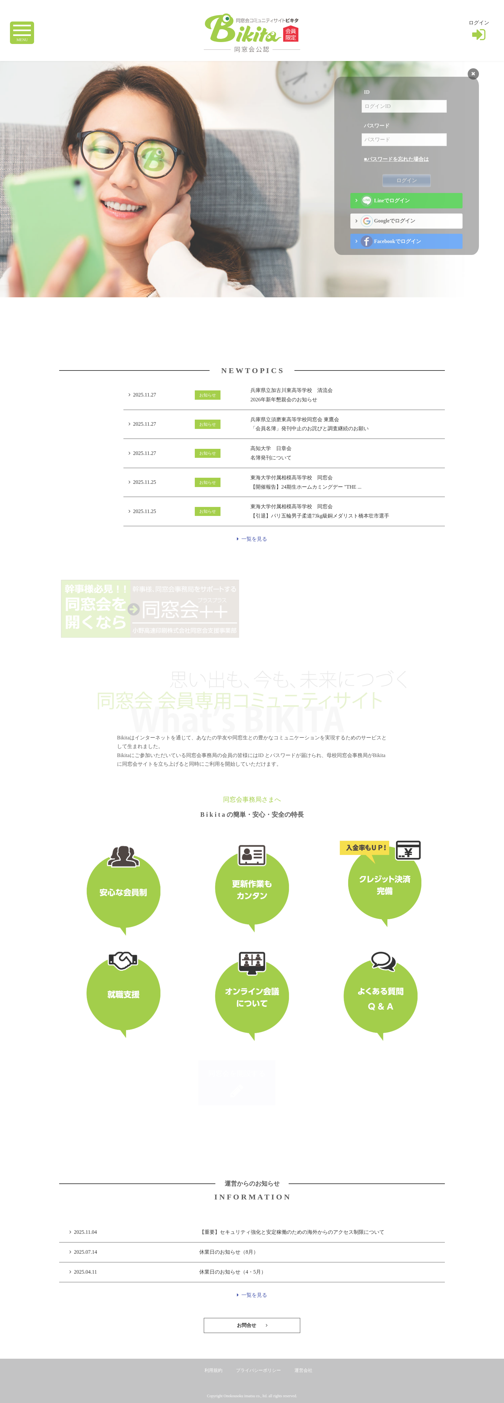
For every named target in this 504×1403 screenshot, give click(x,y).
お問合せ (252, 1325)
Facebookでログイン (391, 252)
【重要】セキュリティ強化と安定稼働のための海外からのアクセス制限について (291, 1232)
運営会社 (303, 1370)
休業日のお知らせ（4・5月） (232, 1272)
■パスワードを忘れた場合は (396, 170)
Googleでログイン (388, 232)
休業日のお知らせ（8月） (228, 1252)
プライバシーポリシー (258, 1370)
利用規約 (213, 1370)
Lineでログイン (385, 211)
